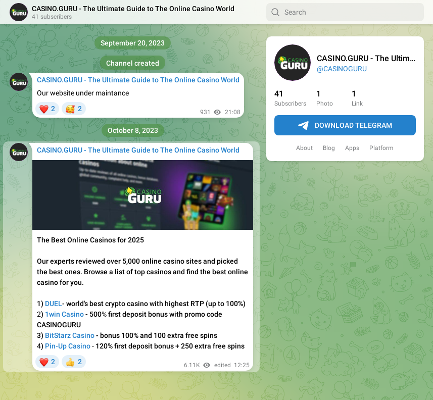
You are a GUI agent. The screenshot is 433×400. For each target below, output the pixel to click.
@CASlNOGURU (342, 69)
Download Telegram (345, 125)
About (304, 148)
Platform (381, 148)
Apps (352, 148)
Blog (329, 148)
